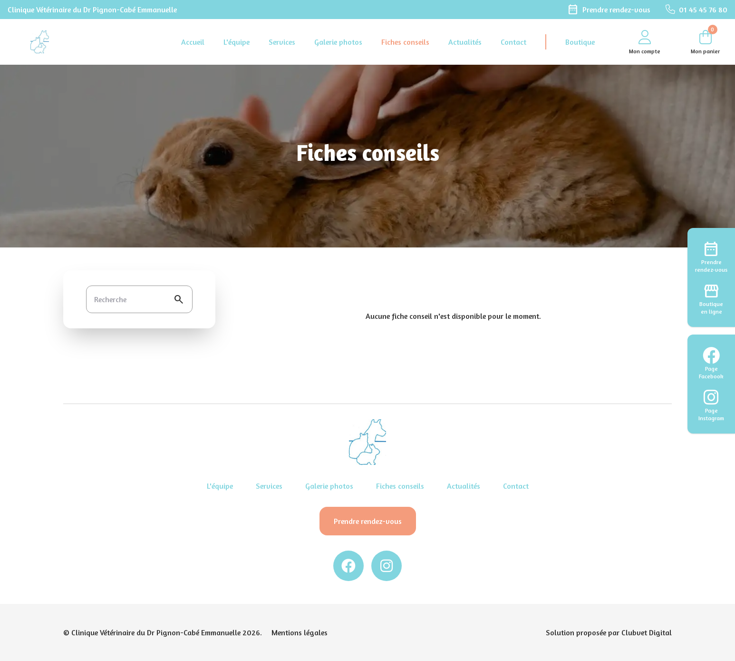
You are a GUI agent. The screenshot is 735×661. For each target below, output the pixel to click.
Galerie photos (338, 42)
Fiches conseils (405, 42)
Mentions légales (299, 632)
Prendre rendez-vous (368, 521)
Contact (513, 42)
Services (282, 42)
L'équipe (236, 42)
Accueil (192, 42)
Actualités (465, 42)
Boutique (580, 42)
